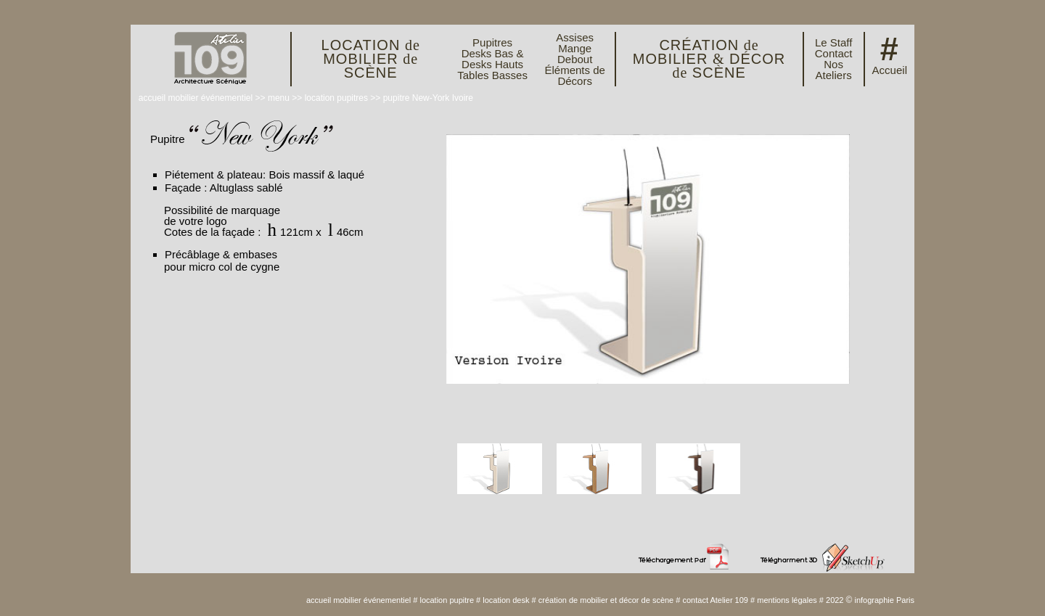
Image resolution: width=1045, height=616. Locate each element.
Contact (834, 53)
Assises (575, 37)
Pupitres (492, 42)
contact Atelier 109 (715, 600)
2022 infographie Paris (870, 600)
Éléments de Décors (574, 75)
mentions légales (787, 600)
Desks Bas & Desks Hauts (493, 58)
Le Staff (833, 42)
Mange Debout (574, 53)
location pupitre (446, 600)
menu (279, 98)
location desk (506, 600)
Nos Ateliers (834, 69)
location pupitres (336, 98)
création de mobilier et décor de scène (606, 600)
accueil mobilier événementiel (196, 98)
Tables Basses (492, 75)
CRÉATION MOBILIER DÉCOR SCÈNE (709, 59)
